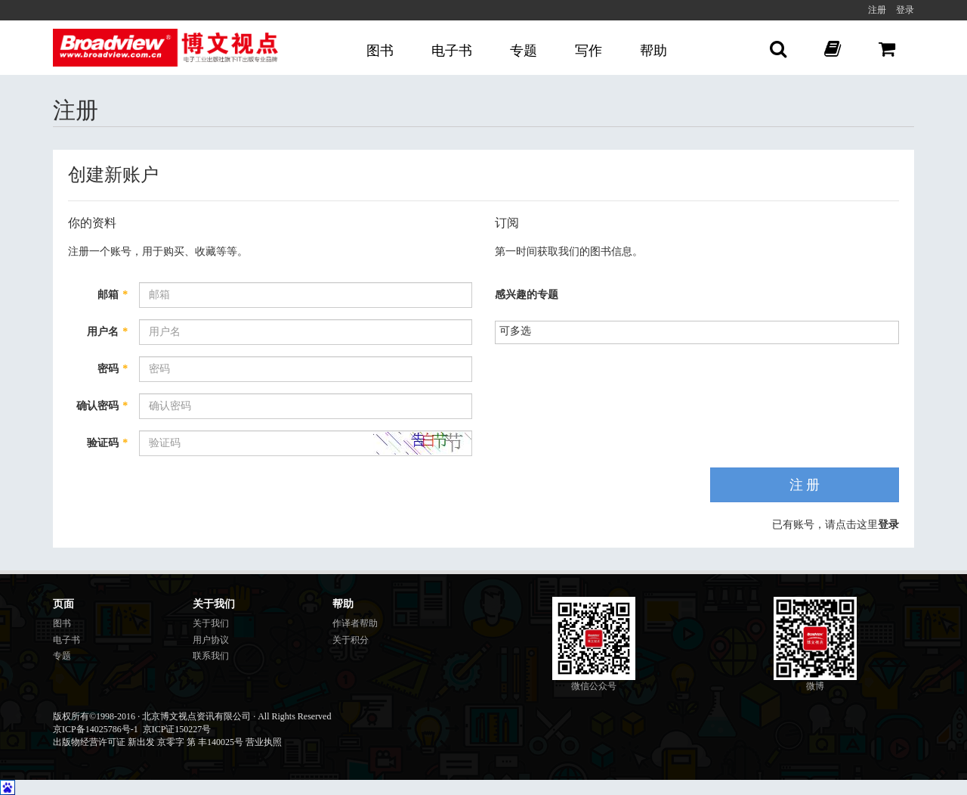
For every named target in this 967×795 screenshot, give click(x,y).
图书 (380, 50)
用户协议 (211, 640)
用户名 (107, 331)
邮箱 (112, 294)
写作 (588, 50)
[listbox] (521, 331)
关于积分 (350, 640)
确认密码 (102, 405)
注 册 (804, 484)
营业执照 (264, 742)
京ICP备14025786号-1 (95, 729)
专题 (523, 50)
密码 (112, 368)
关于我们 (211, 623)
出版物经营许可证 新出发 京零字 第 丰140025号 (148, 742)
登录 (905, 10)
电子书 (451, 50)
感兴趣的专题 (526, 294)
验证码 (107, 443)
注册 (877, 10)
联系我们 (211, 656)
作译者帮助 (355, 623)
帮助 (653, 50)
